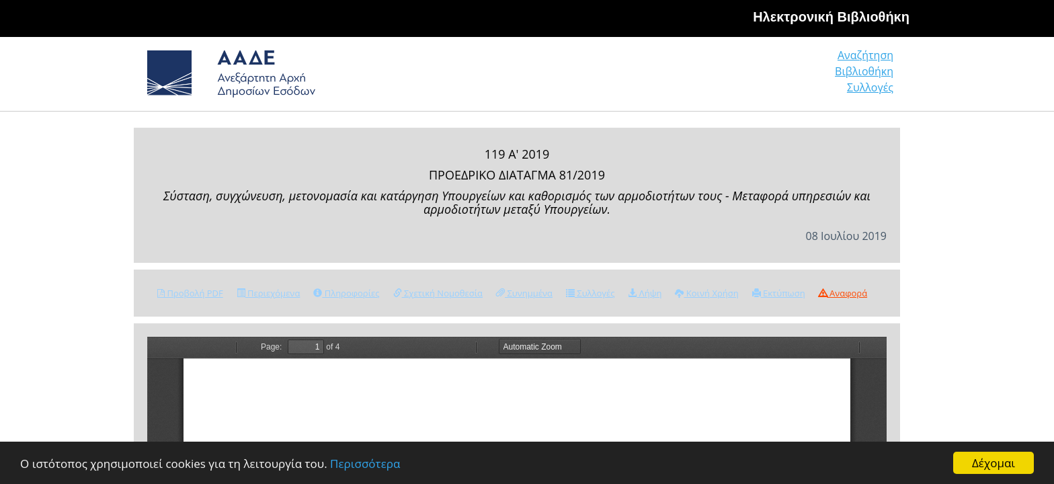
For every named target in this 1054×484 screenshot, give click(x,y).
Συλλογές (871, 77)
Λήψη (644, 293)
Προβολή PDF (190, 293)
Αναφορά (843, 293)
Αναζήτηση (688, 77)
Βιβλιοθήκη (782, 77)
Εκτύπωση (778, 293)
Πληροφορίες (346, 293)
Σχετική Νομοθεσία (438, 293)
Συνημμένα (524, 293)
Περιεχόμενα (268, 293)
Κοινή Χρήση (706, 293)
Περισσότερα (365, 464)
